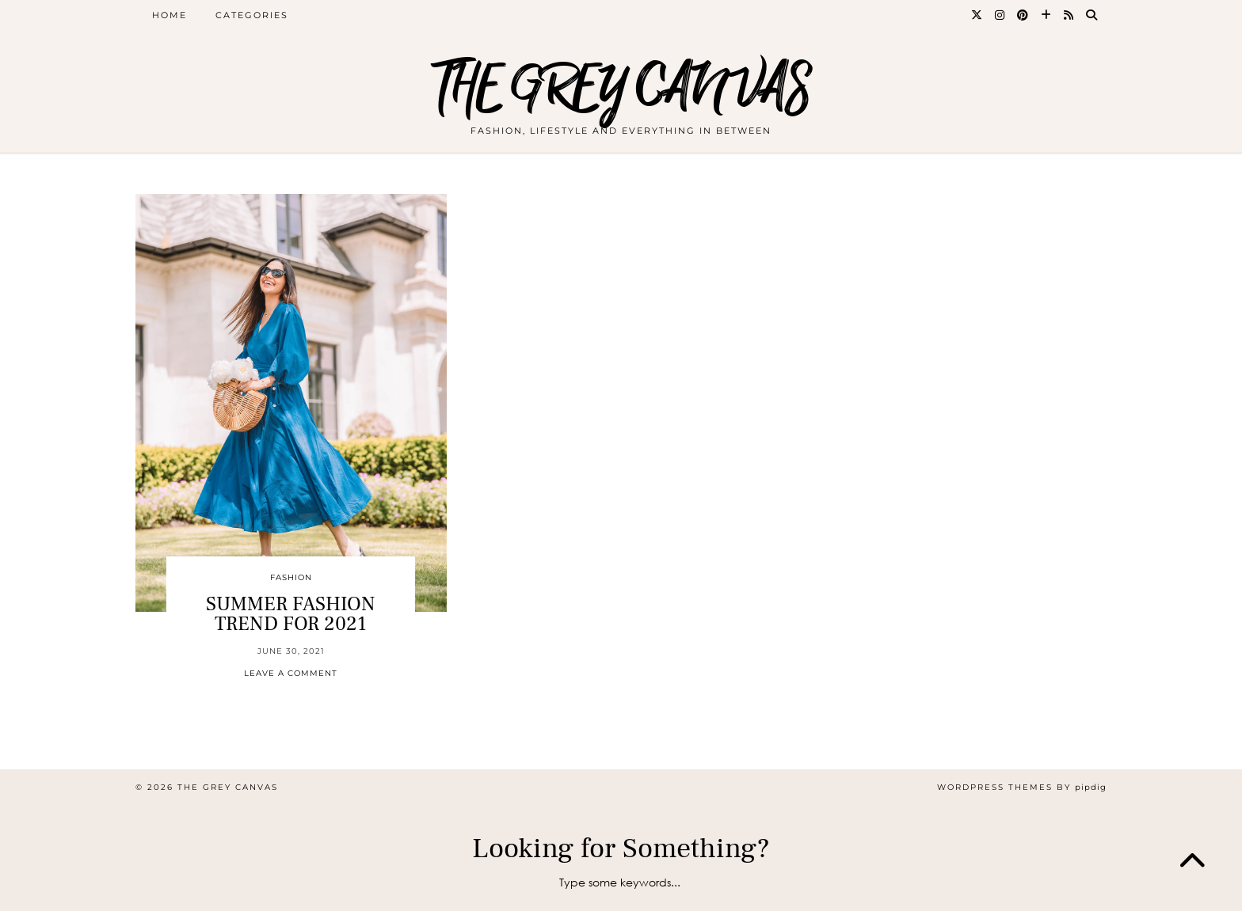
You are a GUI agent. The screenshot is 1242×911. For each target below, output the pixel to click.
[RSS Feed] (1069, 15)
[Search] (1092, 15)
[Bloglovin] (1047, 15)
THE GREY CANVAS (621, 89)
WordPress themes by (1022, 787)
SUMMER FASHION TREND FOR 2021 (290, 613)
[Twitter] (977, 15)
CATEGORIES (251, 15)
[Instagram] (1000, 15)
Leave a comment (290, 673)
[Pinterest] (1023, 15)
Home (169, 15)
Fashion (291, 577)
